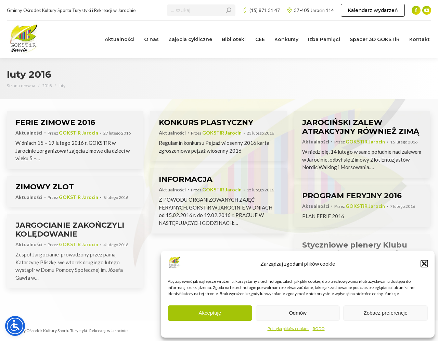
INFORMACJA (185, 179)
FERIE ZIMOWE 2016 (55, 122)
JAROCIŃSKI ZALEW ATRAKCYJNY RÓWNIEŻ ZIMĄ (360, 127)
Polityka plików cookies (288, 328)
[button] (424, 263)
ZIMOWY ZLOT (44, 186)
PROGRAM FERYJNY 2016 (352, 195)
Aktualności (28, 133)
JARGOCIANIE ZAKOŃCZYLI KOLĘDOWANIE (69, 229)
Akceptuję (209, 313)
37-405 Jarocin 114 (310, 10)
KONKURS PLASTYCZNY (206, 122)
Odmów (298, 313)
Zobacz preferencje (385, 313)
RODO (319, 328)
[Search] (201, 10)
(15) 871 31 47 (261, 10)
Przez (73, 133)
